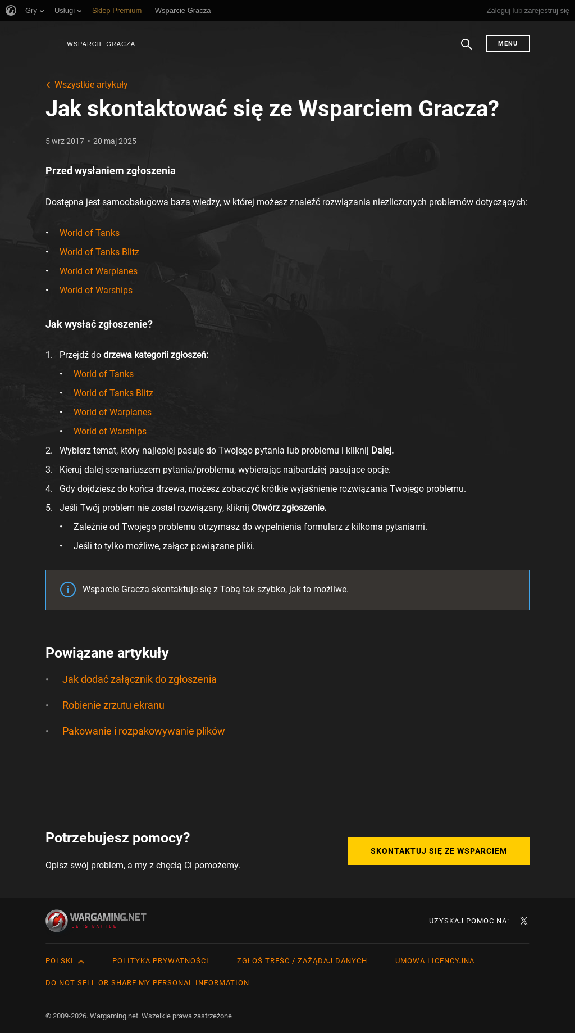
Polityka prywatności (160, 961)
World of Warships (96, 290)
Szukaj (466, 50)
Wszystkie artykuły (91, 84)
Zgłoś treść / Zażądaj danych (302, 961)
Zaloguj (499, 10)
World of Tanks (90, 233)
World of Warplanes (99, 271)
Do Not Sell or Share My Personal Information (147, 982)
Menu (508, 43)
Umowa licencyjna (434, 961)
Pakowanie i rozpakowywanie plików (143, 731)
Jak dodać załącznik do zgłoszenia (139, 679)
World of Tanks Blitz (99, 252)
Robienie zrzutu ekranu (113, 705)
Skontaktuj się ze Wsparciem (439, 850)
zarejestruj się (546, 10)
